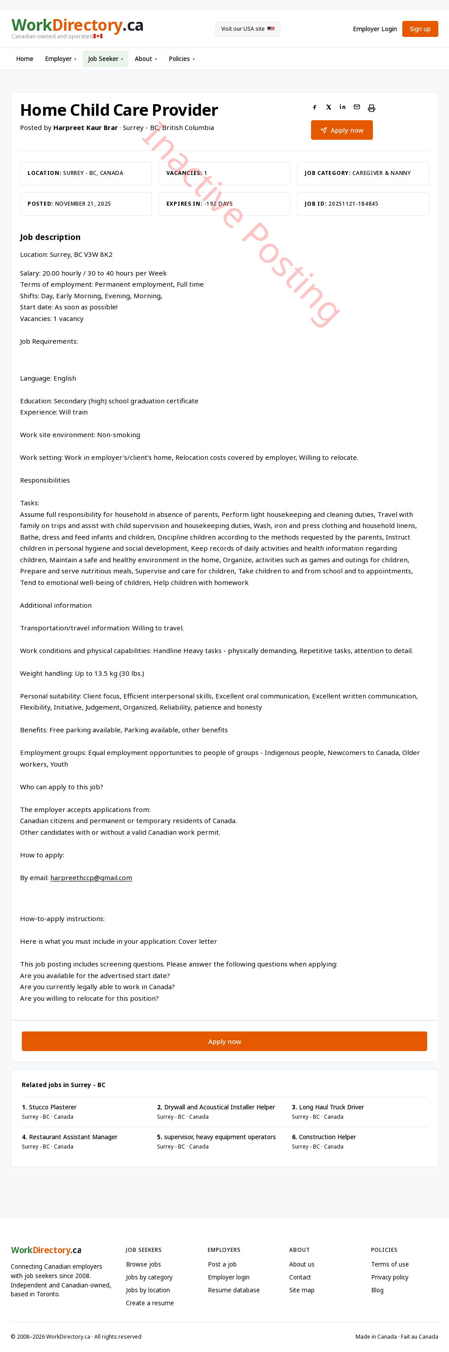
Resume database (234, 1290)
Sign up (420, 29)
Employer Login (375, 29)
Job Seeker (105, 59)
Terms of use (390, 1264)
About (146, 59)
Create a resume (150, 1303)
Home (24, 59)
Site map (302, 1290)
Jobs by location (148, 1290)
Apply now (224, 1041)
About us (302, 1264)
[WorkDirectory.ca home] (77, 29)
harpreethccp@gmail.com (91, 877)
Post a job (222, 1264)
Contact (300, 1277)
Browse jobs (143, 1264)
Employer (61, 59)
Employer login (229, 1277)
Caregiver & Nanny (381, 173)
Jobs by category (149, 1277)
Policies (182, 59)
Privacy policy (390, 1277)
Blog (377, 1290)
